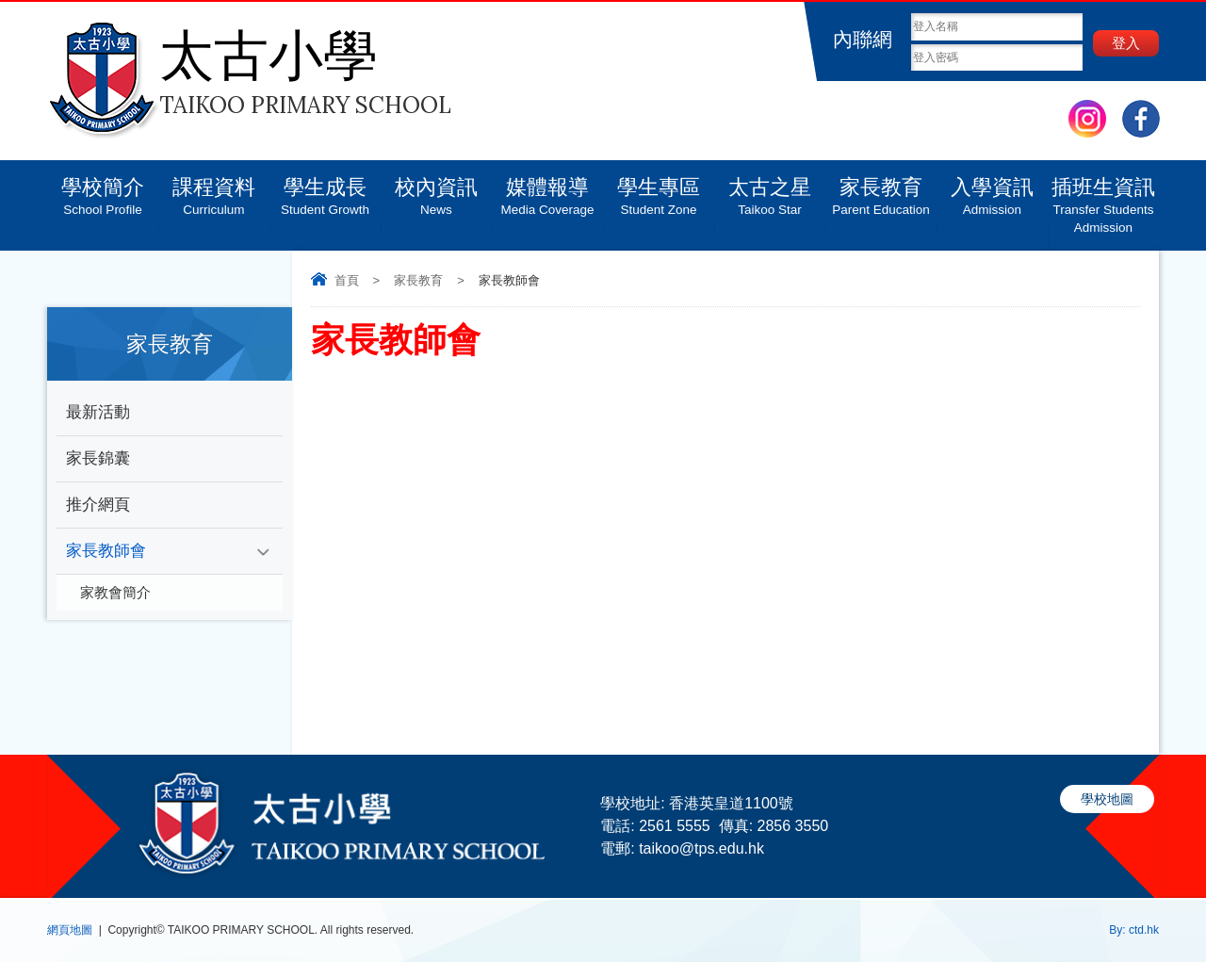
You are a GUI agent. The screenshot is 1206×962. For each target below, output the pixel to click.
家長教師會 (106, 551)
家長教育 (881, 189)
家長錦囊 (98, 458)
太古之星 (769, 189)
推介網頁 (98, 505)
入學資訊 (992, 189)
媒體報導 (547, 189)
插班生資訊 (1103, 198)
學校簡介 (102, 189)
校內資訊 (436, 189)
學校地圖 (1107, 799)
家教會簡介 (115, 592)
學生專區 (658, 189)
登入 (1126, 43)
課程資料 (213, 189)
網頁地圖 (69, 930)
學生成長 (325, 189)
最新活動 (98, 412)
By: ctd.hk (1134, 930)
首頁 (346, 280)
